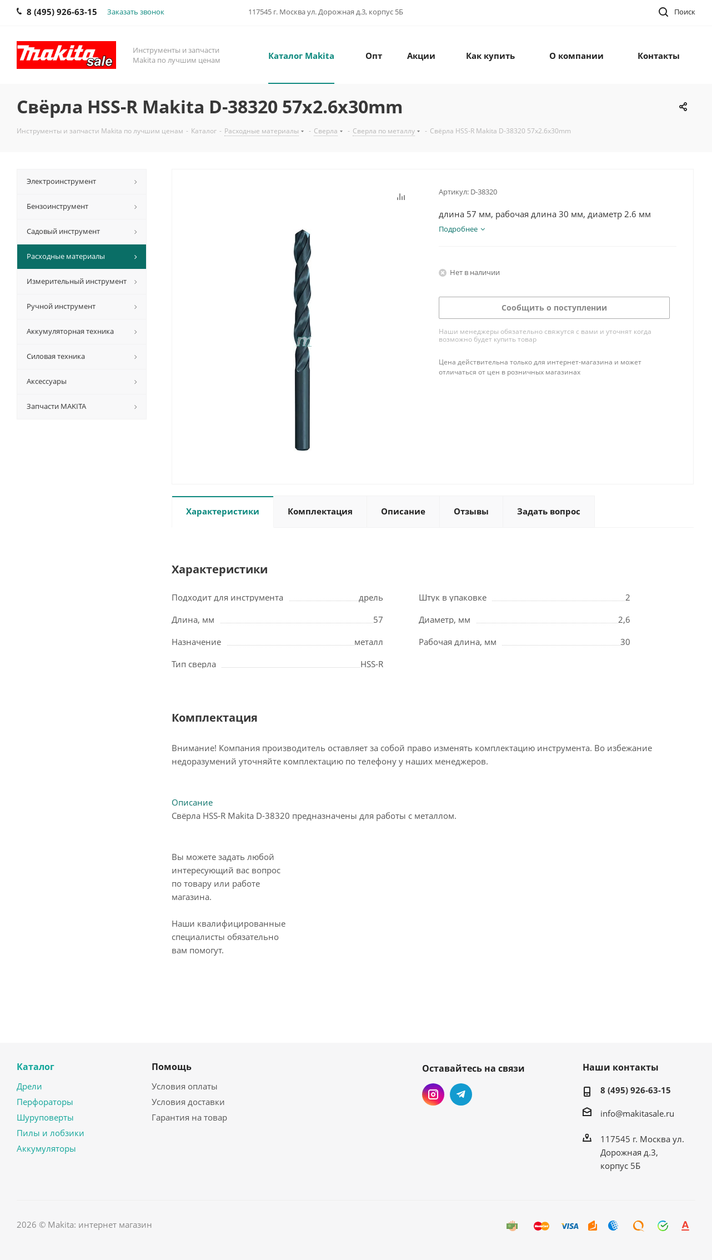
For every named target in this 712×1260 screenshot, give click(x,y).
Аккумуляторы (46, 1148)
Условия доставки (188, 1101)
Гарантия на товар (189, 1117)
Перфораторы (45, 1101)
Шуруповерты (45, 1117)
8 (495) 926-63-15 (635, 1090)
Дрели (29, 1086)
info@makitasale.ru (637, 1113)
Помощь (172, 1067)
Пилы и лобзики (50, 1132)
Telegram (461, 1094)
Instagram (433, 1094)
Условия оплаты (185, 1086)
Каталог (35, 1067)
